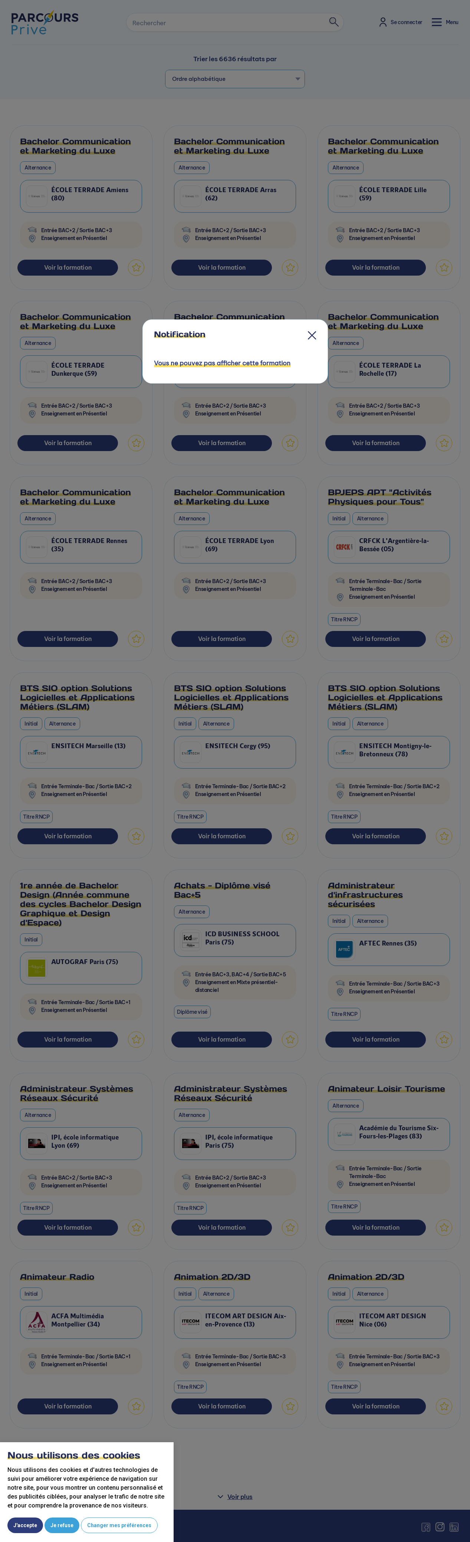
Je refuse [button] (61, 1525)
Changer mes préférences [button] (119, 1525)
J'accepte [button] (25, 1525)
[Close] (312, 337)
